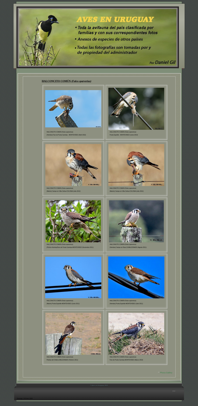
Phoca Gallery (166, 373)
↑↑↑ (173, 391)
